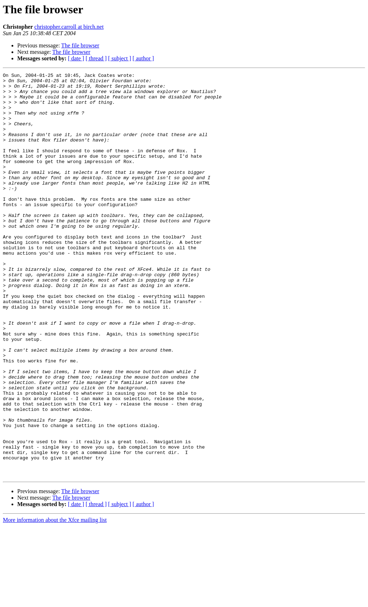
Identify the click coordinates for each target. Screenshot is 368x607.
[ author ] (143, 58)
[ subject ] (119, 58)
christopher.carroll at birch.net (69, 27)
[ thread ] (96, 58)
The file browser (80, 45)
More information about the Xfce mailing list (55, 601)
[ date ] (76, 58)
